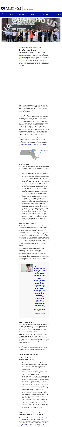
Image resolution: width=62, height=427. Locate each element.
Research (23, 1)
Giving (32, 1)
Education (13, 1)
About (2, 1)
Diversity (28, 1)
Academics (30, 47)
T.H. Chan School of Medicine (22, 47)
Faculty (18, 1)
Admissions (7, 1)
